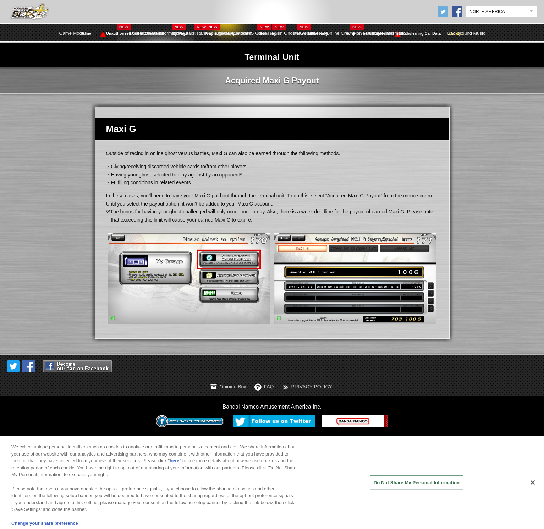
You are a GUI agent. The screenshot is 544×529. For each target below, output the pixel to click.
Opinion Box (232, 386)
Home (85, 33)
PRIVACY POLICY (311, 386)
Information (268, 30)
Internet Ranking (312, 30)
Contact (456, 33)
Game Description (222, 30)
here (174, 467)
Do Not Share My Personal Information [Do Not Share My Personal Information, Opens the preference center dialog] (417, 489)
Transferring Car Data (417, 34)
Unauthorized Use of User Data (131, 34)
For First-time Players (366, 33)
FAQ (269, 386)
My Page (180, 30)
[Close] (532, 489)
